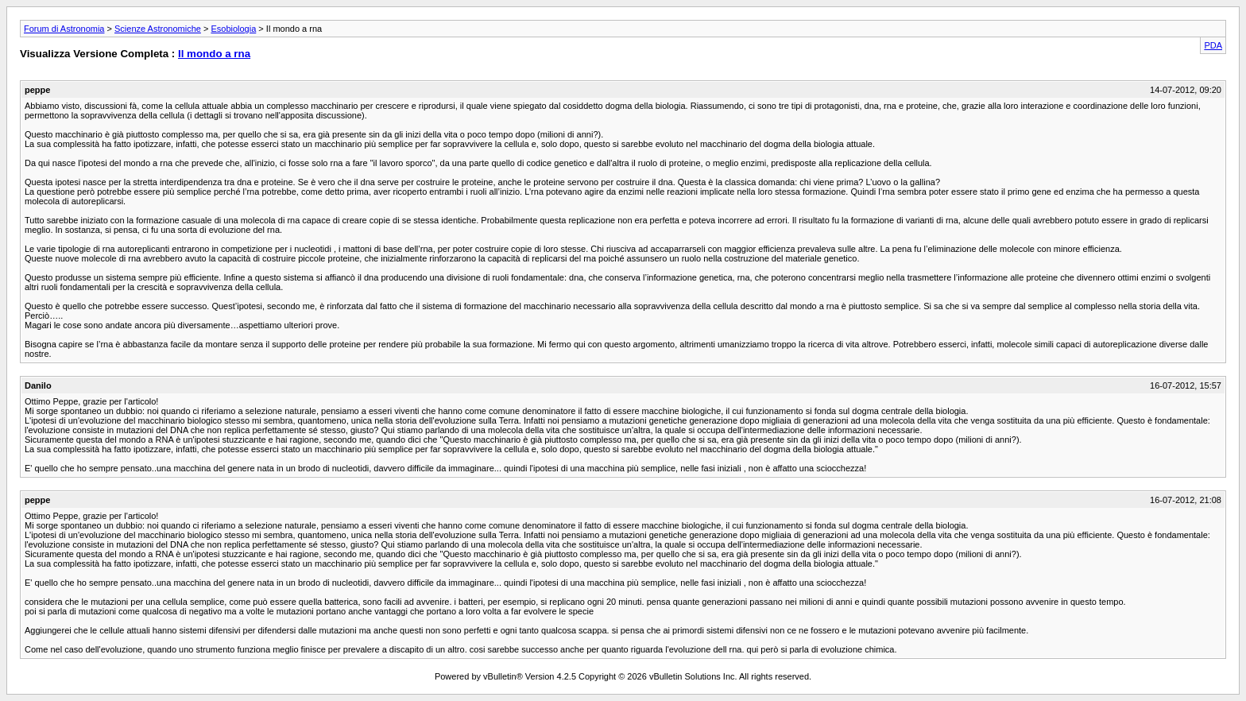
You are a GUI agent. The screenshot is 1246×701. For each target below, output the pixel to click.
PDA (1213, 45)
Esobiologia (233, 28)
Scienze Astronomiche (157, 28)
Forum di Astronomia (64, 28)
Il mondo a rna (214, 54)
